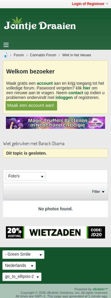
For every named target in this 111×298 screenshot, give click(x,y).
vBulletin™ (100, 289)
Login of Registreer (90, 4)
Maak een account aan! (31, 105)
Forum (19, 55)
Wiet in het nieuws (76, 55)
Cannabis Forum (43, 55)
